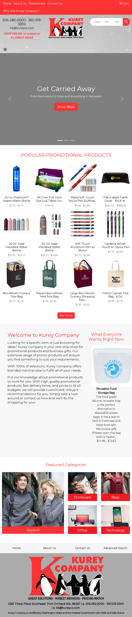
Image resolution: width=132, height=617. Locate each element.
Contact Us (55, 3)
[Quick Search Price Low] (108, 22)
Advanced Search (115, 548)
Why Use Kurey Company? (21, 11)
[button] (10, 99)
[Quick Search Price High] (118, 22)
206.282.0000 (94, 603)
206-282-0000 (14, 20)
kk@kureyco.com (22, 28)
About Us (20, 3)
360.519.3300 (115, 603)
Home (7, 3)
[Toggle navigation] (5, 49)
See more (66, 315)
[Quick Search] (96, 22)
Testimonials (37, 3)
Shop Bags (66, 107)
